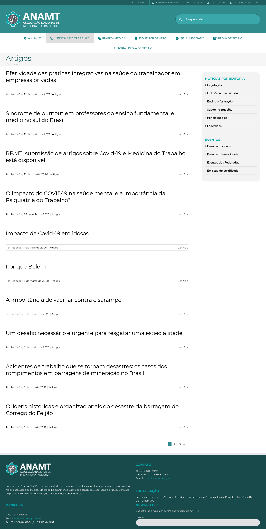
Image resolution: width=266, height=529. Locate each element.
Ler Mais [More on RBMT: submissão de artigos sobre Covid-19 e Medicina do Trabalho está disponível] (183, 174)
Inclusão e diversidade (222, 93)
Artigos (56, 94)
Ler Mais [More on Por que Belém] (183, 280)
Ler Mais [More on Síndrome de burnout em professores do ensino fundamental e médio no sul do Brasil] (183, 134)
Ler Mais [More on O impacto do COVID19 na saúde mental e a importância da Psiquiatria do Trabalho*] (183, 214)
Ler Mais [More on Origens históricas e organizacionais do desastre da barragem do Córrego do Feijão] (183, 427)
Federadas (214, 126)
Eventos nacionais (219, 146)
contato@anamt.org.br (157, 478)
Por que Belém (26, 266)
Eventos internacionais (222, 154)
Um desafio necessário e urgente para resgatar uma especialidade (94, 333)
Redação (16, 94)
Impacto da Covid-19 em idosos (47, 233)
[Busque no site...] (217, 19)
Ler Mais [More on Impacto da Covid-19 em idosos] (183, 247)
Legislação (214, 85)
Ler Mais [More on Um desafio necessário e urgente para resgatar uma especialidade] (183, 347)
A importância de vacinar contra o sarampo (63, 299)
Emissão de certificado (223, 170)
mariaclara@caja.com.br (28, 518)
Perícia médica (217, 117)
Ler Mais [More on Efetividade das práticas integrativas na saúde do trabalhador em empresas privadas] (183, 94)
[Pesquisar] (180, 19)
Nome (140, 517)
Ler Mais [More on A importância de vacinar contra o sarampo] (183, 314)
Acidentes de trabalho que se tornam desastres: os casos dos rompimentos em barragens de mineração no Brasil (86, 369)
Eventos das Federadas (223, 162)
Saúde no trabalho (219, 109)
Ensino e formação (220, 101)
